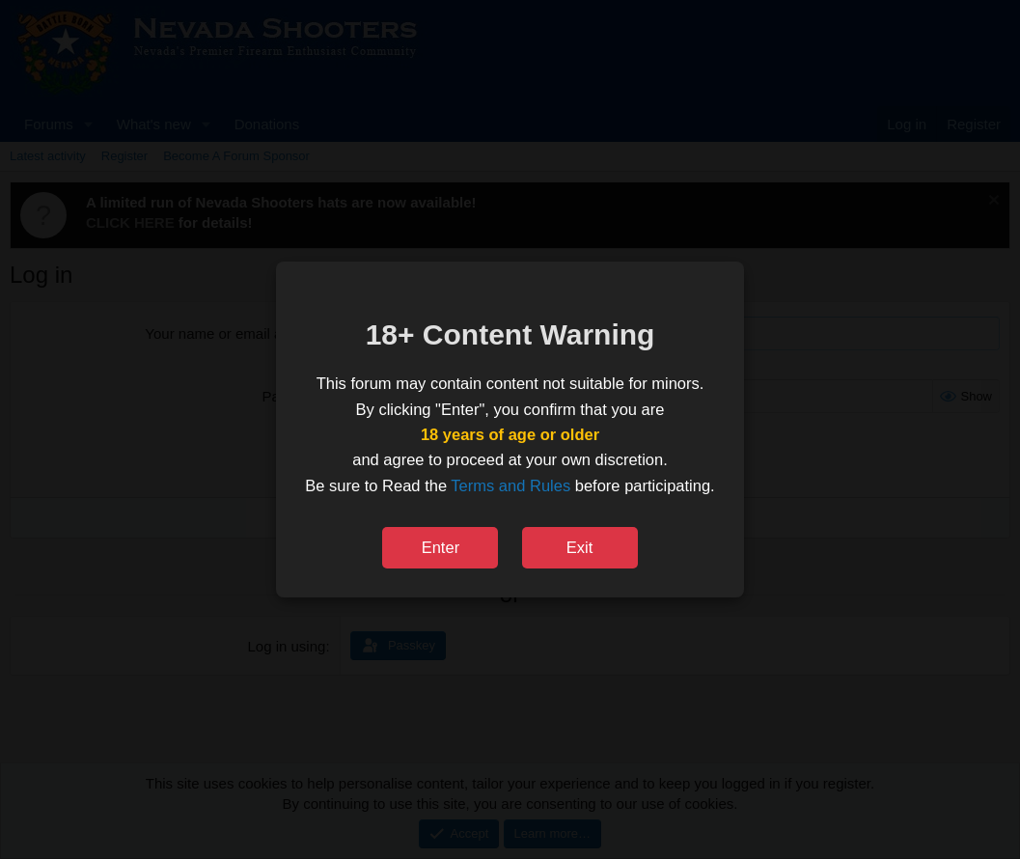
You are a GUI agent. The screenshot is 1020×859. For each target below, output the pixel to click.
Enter (440, 547)
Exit (579, 547)
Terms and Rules (510, 485)
